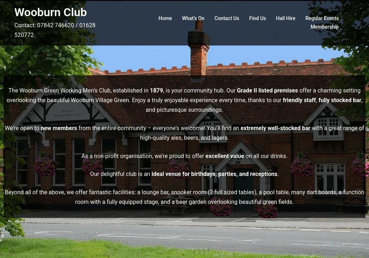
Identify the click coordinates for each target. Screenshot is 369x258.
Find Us (257, 18)
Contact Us (226, 18)
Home (165, 18)
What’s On (193, 18)
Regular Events (322, 18)
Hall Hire (285, 18)
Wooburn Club (50, 12)
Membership (325, 27)
